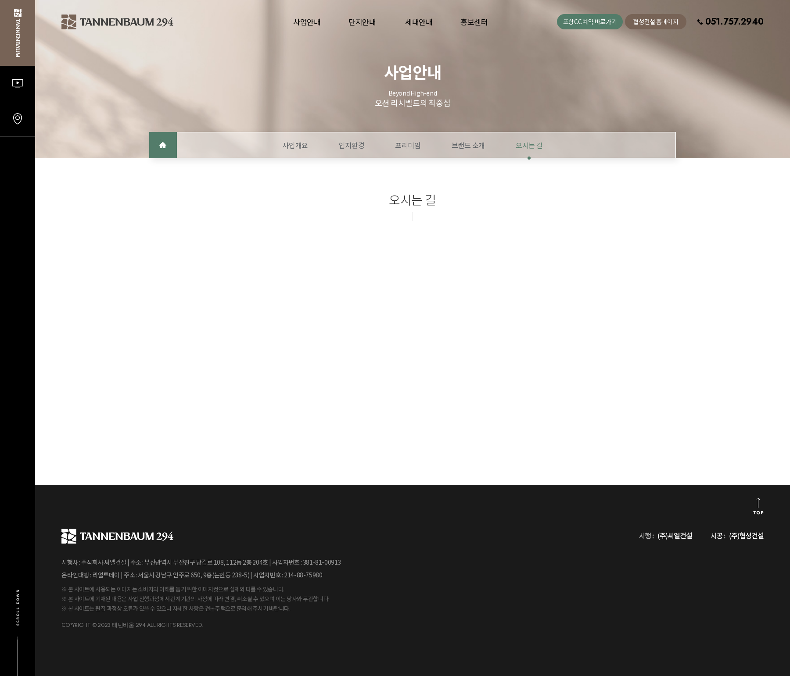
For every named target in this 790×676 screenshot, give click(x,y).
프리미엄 (407, 145)
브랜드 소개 (468, 145)
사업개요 (295, 145)
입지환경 (351, 145)
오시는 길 (529, 145)
